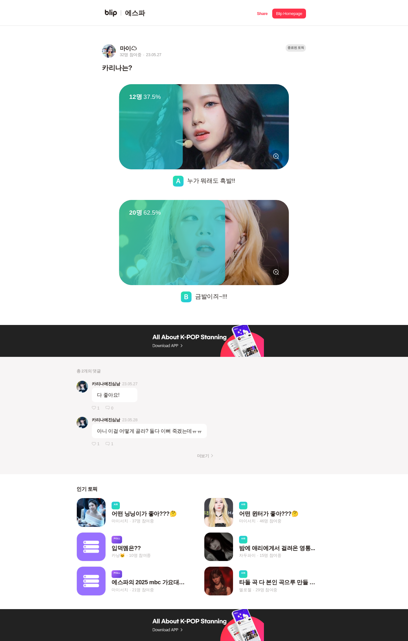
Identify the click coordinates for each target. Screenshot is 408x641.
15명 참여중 (270, 555)
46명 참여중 (270, 521)
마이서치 (120, 521)
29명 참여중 (266, 589)
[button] (262, 13)
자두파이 (247, 555)
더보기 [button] (203, 455)
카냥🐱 (118, 555)
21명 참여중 (143, 589)
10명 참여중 (140, 555)
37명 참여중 (143, 521)
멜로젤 (245, 589)
